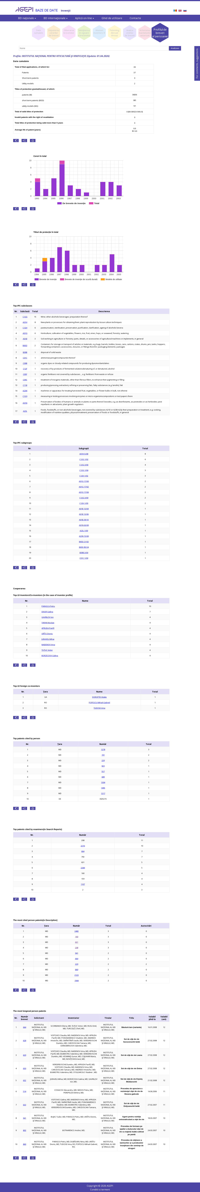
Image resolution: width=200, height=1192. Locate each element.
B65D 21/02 (84, 541)
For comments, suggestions (197, 63)
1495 (103, 788)
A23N (25, 390)
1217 (103, 793)
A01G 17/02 (84, 486)
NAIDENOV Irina (48, 644)
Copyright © (94, 1185)
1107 (83, 884)
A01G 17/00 (84, 481)
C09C (25, 379)
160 (76, 936)
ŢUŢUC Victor (47, 650)
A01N (25, 403)
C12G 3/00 (83, 497)
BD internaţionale (56, 18)
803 (24, 1130)
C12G (25, 316)
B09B (25, 352)
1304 (103, 782)
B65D (25, 345)
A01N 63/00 (84, 525)
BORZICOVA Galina (50, 655)
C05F (25, 374)
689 (103, 777)
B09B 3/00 (84, 552)
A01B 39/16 (84, 519)
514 (24, 1091)
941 (76, 953)
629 (24, 1055)
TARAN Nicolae (48, 622)
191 (103, 755)
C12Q (25, 396)
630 (24, 1068)
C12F (25, 368)
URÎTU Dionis (47, 633)
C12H (25, 327)
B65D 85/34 (84, 547)
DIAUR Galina (47, 611)
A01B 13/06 (84, 514)
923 (103, 766)
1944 (77, 980)
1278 (103, 749)
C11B (25, 385)
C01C (25, 357)
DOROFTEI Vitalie (99, 697)
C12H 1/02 (83, 475)
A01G (25, 333)
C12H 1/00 (83, 503)
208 (76, 947)
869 (76, 969)
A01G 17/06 (84, 492)
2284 (83, 867)
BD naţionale (27, 18)
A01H (25, 322)
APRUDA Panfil (48, 628)
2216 (83, 845)
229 (103, 760)
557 (103, 771)
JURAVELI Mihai (48, 639)
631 (76, 942)
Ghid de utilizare (112, 18)
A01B (25, 338)
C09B (25, 363)
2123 (77, 975)
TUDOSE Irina (99, 708)
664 (82, 851)
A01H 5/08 (83, 454)
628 (24, 1040)
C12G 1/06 (83, 470)
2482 (77, 931)
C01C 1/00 (84, 558)
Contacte (135, 18)
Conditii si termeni (100, 1189)
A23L (25, 411)
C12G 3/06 (83, 464)
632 (24, 1080)
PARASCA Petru (48, 606)
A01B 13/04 (84, 508)
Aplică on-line (84, 18)
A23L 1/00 (84, 530)
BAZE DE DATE (46, 10)
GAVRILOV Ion (48, 617)
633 (24, 1104)
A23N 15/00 (84, 536)
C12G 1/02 (83, 459)
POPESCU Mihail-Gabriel (99, 702)
